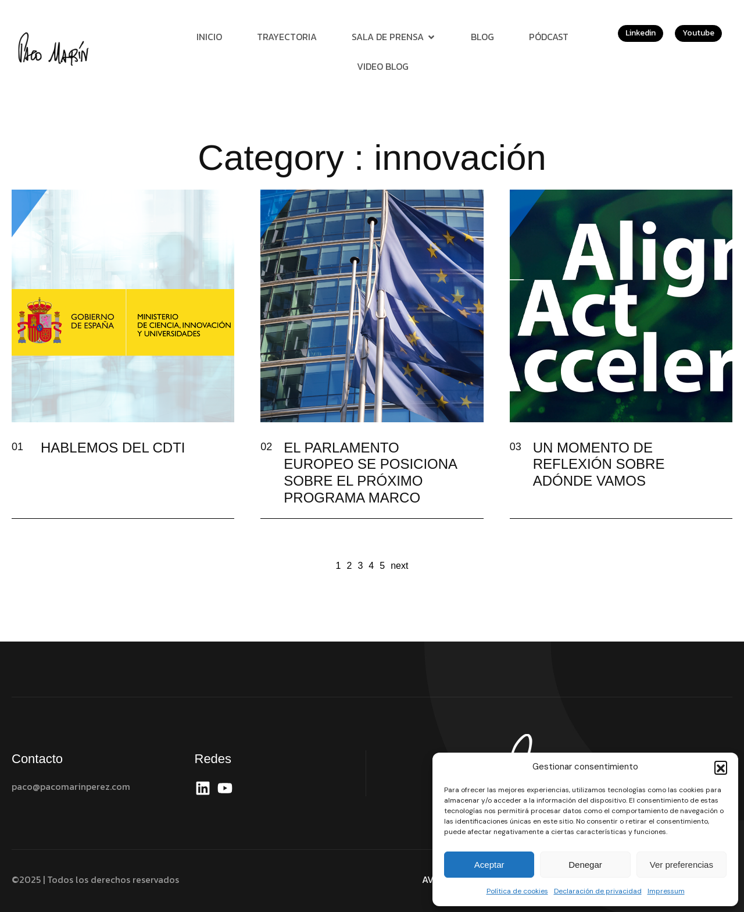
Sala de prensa (394, 37)
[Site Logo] (55, 48)
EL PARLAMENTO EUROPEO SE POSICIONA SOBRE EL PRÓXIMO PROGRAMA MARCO (370, 472)
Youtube (698, 33)
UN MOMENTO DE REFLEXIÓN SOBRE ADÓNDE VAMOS (599, 464)
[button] (721, 767)
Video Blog (383, 66)
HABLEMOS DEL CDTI (113, 447)
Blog (482, 37)
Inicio (209, 37)
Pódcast (548, 37)
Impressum (666, 891)
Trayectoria (287, 37)
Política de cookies (517, 891)
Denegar (585, 865)
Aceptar (489, 865)
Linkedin (640, 33)
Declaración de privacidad (598, 891)
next (399, 566)
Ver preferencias (681, 865)
